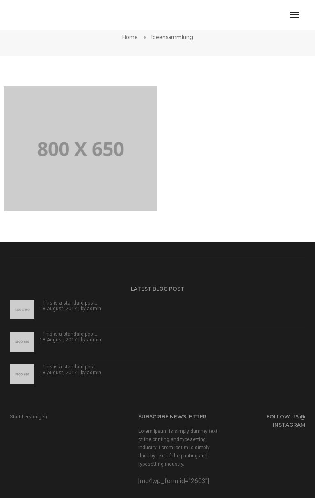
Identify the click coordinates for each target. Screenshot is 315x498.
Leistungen (34, 417)
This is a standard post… (70, 303)
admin (94, 309)
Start (15, 417)
